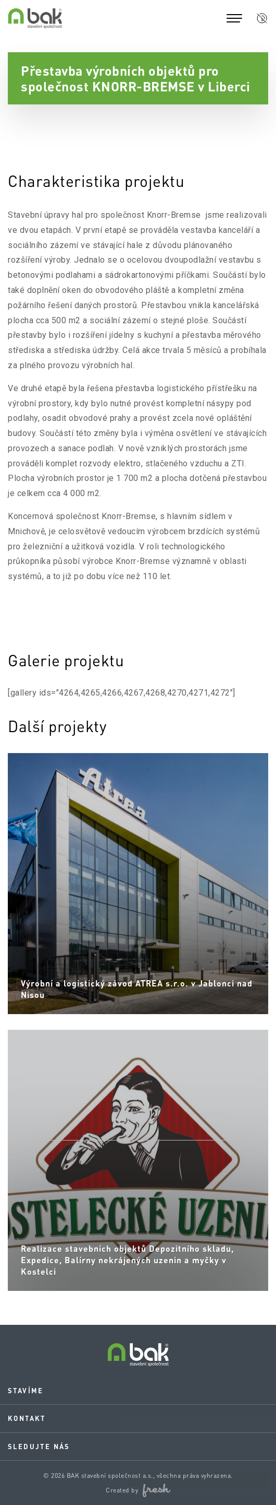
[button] (262, 18)
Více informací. (196, 1461)
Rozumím (187, 1479)
